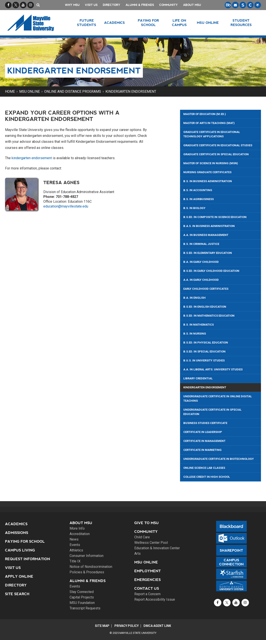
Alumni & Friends (140, 5)
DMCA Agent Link (158, 625)
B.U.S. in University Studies (204, 360)
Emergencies (147, 580)
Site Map (101, 625)
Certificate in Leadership (202, 432)
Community (168, 5)
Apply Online (19, 576)
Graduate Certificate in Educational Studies (217, 145)
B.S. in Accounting (197, 190)
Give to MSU (146, 523)
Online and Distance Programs (72, 91)
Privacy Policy (126, 625)
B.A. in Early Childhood (201, 261)
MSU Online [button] (208, 22)
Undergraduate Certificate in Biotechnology (218, 458)
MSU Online (29, 91)
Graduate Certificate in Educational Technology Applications (211, 134)
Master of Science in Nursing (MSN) (210, 163)
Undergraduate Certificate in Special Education (212, 412)
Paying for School (25, 541)
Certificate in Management (204, 441)
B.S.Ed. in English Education (204, 306)
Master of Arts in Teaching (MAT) (209, 123)
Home (10, 91)
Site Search (17, 594)
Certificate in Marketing (202, 450)
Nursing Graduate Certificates (207, 172)
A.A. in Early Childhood (201, 279)
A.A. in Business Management (205, 235)
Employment (147, 571)
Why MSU (72, 5)
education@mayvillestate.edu (65, 206)
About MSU (192, 5)
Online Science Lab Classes (204, 467)
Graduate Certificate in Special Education (216, 154)
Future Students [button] (86, 23)
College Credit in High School (206, 476)
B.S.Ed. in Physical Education (205, 342)
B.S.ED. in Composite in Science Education (215, 217)
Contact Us (146, 588)
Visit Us (91, 5)
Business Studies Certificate (205, 423)
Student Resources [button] (241, 23)
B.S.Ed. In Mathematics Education (208, 315)
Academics (16, 524)
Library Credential (198, 378)
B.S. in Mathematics (198, 324)
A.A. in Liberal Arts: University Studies (213, 369)
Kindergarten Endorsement (130, 91)
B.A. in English (194, 297)
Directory (111, 5)
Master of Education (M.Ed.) (204, 114)
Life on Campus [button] (179, 23)
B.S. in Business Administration (207, 181)
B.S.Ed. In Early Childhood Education (211, 270)
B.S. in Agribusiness (198, 199)
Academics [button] (114, 22)
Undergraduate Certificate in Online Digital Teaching (217, 398)
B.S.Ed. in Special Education (204, 351)
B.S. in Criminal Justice (201, 244)
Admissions (16, 533)
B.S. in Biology (194, 208)
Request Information (27, 559)
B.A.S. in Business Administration (209, 226)
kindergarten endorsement (32, 158)
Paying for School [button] (148, 23)
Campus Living (20, 550)
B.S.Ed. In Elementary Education (207, 253)
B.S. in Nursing (194, 333)
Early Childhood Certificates (205, 288)
